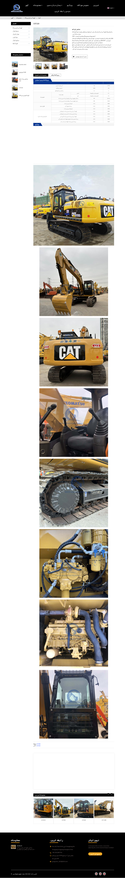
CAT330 (38, 745)
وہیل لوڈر (15, 31)
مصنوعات (37, 5)
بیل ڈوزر (15, 37)
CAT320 (21, 87)
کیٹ (37, 17)
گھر (27, 5)
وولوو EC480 (22, 72)
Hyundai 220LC (22, 64)
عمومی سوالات (83, 5)
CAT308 (38, 743)
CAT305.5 (43, 820)
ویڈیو (69, 5)
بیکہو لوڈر (16, 40)
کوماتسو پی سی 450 (24, 95)
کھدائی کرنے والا (28, 17)
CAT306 (63, 820)
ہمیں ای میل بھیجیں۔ (82, 56)
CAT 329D (104, 820)
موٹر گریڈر (16, 34)
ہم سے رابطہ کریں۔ (62, 11)
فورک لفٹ (15, 43)
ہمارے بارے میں (54, 5)
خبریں (96, 5)
